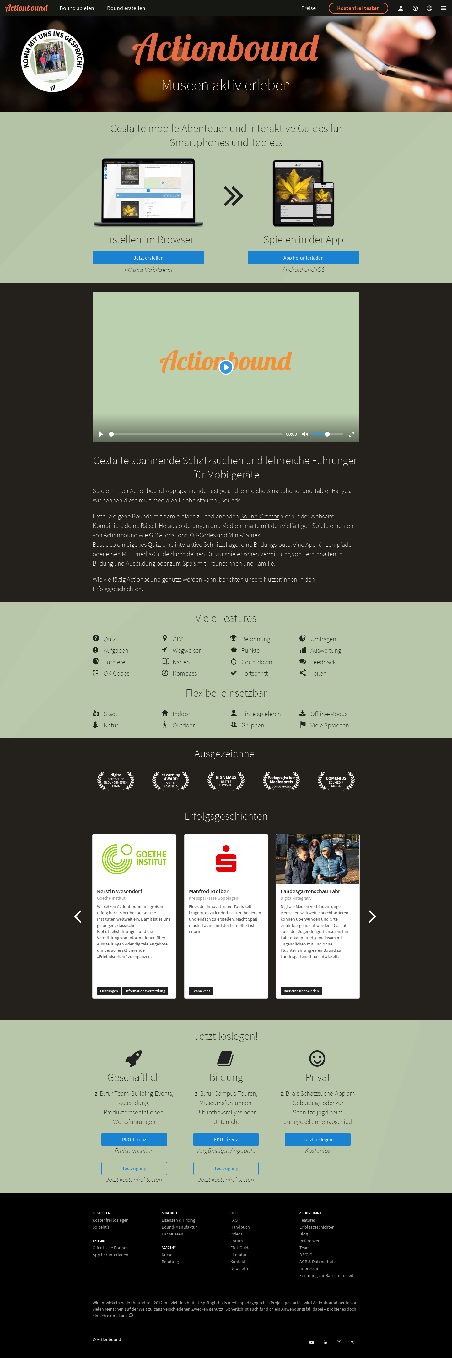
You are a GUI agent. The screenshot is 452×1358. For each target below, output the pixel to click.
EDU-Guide (240, 1248)
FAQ (234, 1220)
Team (304, 1248)
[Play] (226, 367)
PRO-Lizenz (134, 1139)
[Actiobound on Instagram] (339, 1342)
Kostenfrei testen (358, 8)
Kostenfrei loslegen (111, 1220)
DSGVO (305, 1254)
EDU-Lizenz (226, 1139)
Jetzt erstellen (149, 258)
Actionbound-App (153, 490)
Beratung (170, 1261)
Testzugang (134, 1168)
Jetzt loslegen (317, 1139)
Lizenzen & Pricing (178, 1220)
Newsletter (240, 1268)
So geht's (101, 1226)
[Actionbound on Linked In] (325, 1342)
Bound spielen (77, 8)
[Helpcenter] (416, 8)
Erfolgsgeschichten (117, 588)
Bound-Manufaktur (179, 1227)
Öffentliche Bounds (110, 1248)
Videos (236, 1234)
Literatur (238, 1254)
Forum (236, 1241)
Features (307, 1220)
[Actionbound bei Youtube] (311, 1342)
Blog (303, 1234)
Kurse (167, 1254)
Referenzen (309, 1241)
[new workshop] (52, 60)
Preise (308, 8)
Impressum (310, 1268)
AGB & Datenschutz (317, 1261)
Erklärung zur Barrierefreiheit (326, 1275)
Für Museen (172, 1233)
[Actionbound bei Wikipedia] (352, 1342)
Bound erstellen (126, 8)
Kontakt (237, 1261)
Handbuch (240, 1227)
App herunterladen (303, 258)
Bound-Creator (259, 516)
